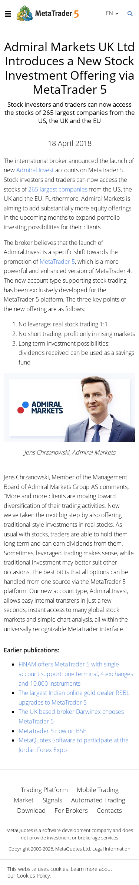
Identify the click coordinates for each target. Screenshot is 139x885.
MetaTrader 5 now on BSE (52, 731)
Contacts (109, 810)
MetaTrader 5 (57, 261)
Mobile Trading (98, 789)
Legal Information (111, 848)
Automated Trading (98, 800)
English (108, 13)
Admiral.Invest (35, 170)
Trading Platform (44, 789)
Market (24, 800)
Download (31, 810)
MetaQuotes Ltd (72, 848)
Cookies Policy (33, 875)
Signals (52, 800)
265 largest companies (57, 189)
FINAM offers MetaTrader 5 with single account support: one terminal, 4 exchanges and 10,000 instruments (76, 673)
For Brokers (71, 810)
